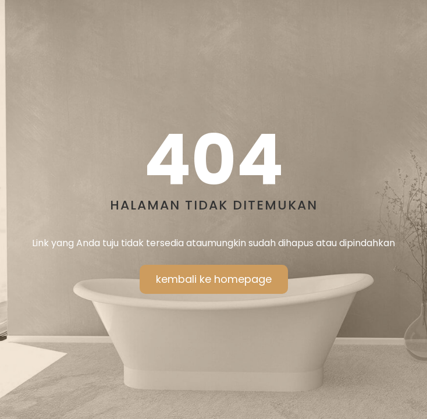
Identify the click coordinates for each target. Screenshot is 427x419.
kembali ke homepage (214, 279)
